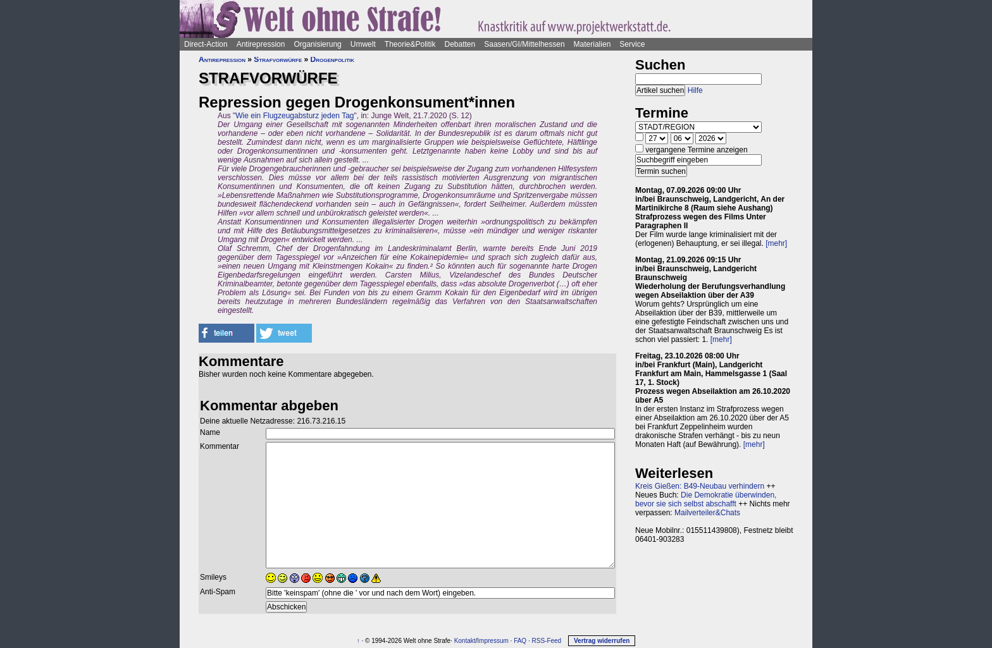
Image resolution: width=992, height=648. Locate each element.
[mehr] (776, 243)
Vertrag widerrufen (601, 640)
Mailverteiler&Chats (707, 512)
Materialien (592, 44)
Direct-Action (206, 44)
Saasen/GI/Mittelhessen (524, 44)
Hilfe (695, 90)
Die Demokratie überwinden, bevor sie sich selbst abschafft (705, 499)
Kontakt (465, 640)
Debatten (460, 44)
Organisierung (317, 44)
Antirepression (261, 44)
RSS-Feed (546, 640)
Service (632, 44)
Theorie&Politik (410, 44)
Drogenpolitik (333, 59)
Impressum (492, 640)
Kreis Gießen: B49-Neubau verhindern (699, 486)
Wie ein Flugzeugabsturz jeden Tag (294, 115)
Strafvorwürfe (278, 59)
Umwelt (363, 44)
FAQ (520, 640)
